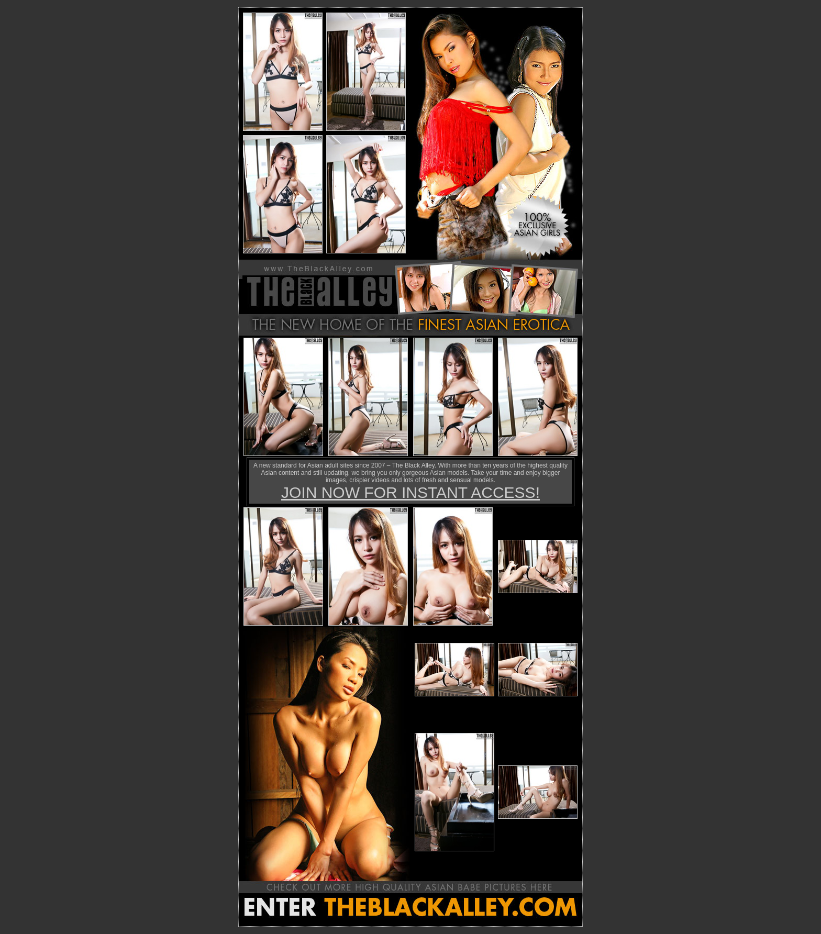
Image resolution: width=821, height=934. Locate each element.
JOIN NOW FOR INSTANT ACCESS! (410, 492)
